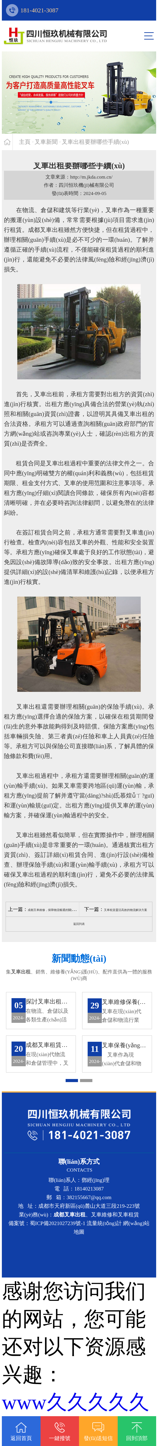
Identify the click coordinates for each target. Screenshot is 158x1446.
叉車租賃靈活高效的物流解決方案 (125, 910)
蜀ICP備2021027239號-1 (57, 1225)
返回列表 (79, 924)
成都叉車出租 (46, 229)
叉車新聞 (46, 142)
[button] (72, 1082)
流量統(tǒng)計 (104, 1225)
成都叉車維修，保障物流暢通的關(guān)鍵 (54, 910)
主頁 (24, 142)
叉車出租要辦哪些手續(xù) (95, 142)
